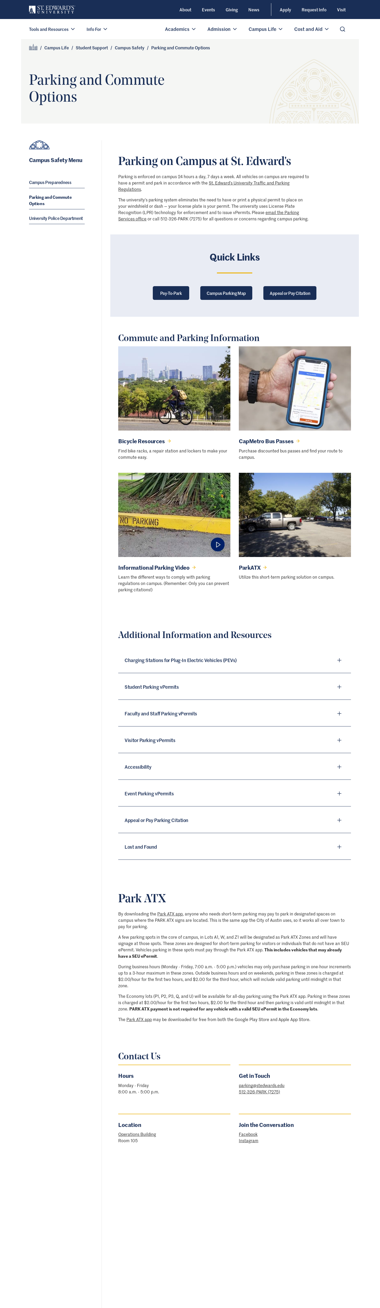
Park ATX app (170, 914)
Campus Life (56, 47)
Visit (341, 9)
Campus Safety (129, 47)
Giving (232, 9)
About (185, 9)
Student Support (92, 47)
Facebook (248, 1134)
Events (208, 9)
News (253, 9)
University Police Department (56, 218)
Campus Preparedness (50, 182)
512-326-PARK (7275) (259, 1091)
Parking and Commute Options (50, 200)
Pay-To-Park (171, 293)
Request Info (314, 9)
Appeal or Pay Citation (290, 293)
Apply (285, 9)
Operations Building (137, 1134)
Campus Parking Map (226, 293)
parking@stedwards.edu (261, 1085)
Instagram (248, 1140)
